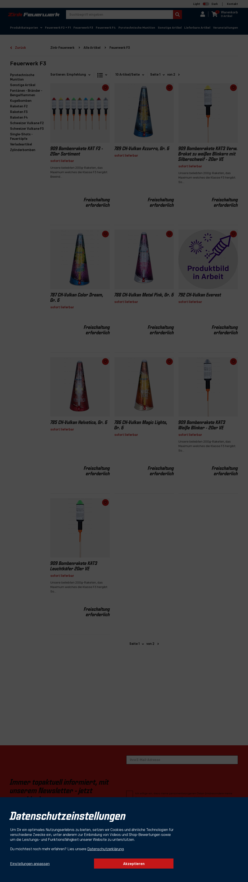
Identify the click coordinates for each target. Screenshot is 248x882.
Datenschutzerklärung (105, 849)
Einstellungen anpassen (30, 864)
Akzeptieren (134, 864)
